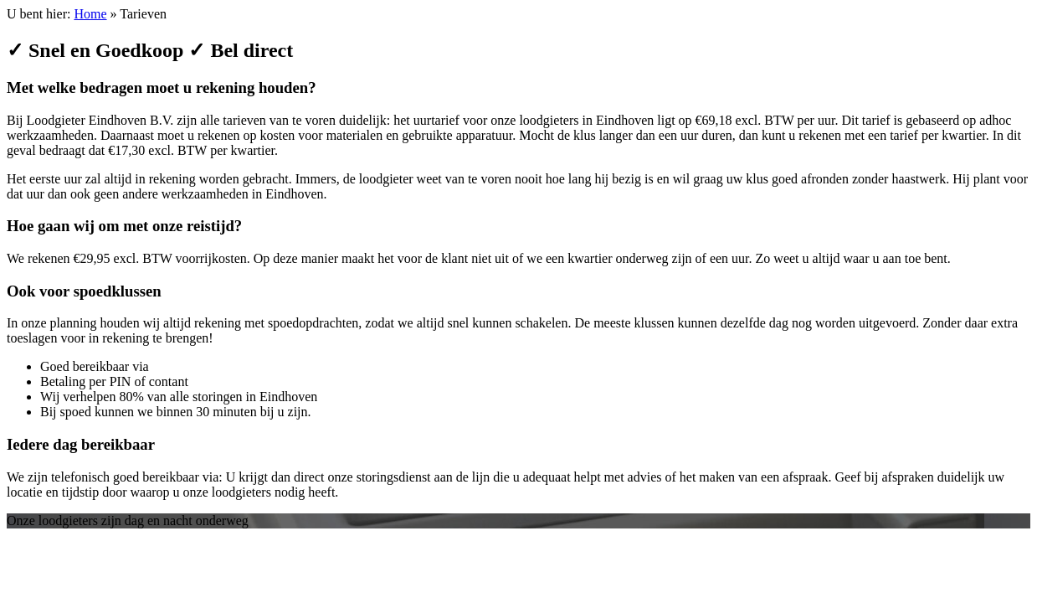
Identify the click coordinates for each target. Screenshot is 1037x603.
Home (90, 14)
